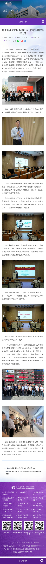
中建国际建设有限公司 (38, 495)
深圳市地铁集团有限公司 (38, 512)
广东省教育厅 (22, 494)
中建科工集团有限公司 (38, 501)
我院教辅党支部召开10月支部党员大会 (22, 469)
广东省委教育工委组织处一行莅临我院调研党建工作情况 (22, 474)
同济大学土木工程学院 (23, 506)
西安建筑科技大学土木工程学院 (8, 518)
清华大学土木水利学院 (8, 501)
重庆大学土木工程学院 (23, 512)
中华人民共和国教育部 (8, 495)
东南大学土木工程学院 (23, 501)
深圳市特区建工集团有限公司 (38, 518)
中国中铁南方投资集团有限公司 (38, 506)
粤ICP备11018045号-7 (11, 548)
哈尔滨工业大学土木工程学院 (8, 512)
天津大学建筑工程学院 (8, 506)
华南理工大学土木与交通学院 (23, 518)
